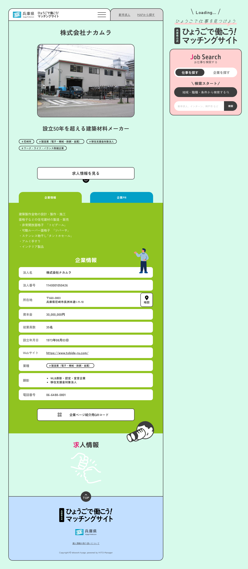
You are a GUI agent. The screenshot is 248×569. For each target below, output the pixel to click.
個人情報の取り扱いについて (85, 543)
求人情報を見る (86, 173)
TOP (86, 497)
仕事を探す (189, 72)
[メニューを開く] (205, 92)
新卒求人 (124, 14)
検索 (230, 106)
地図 (147, 302)
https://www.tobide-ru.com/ (67, 352)
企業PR (121, 197)
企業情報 (50, 197)
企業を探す (221, 72)
